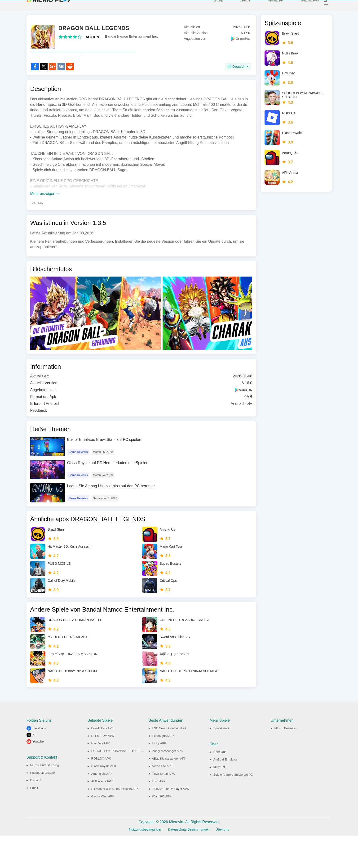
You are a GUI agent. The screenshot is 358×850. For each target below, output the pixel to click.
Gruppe (270, 7)
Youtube (38, 755)
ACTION (92, 40)
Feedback (38, 424)
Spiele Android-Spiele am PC (233, 788)
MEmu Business (285, 742)
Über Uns (219, 766)
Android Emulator (225, 773)
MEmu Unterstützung (44, 779)
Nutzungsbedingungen (145, 843)
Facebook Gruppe (42, 786)
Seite (240, 7)
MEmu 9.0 (220, 781)
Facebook (39, 742)
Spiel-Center (221, 742)
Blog (213, 7)
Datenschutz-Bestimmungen (189, 843)
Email (34, 802)
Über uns (222, 843)
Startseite (305, 7)
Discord (35, 794)
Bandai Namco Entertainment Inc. (131, 40)
